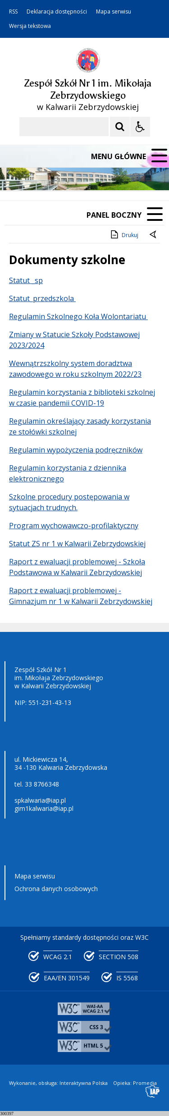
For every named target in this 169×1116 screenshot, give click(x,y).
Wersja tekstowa (30, 26)
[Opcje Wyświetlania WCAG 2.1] (140, 127)
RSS (13, 11)
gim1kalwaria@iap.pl (43, 808)
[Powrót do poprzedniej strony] (153, 235)
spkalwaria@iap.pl (40, 800)
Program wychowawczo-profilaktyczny (73, 526)
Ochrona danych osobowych (56, 888)
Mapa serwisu (113, 11)
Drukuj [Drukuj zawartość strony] (123, 234)
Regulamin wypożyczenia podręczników (75, 450)
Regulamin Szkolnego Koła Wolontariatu (78, 316)
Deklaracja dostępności (57, 11)
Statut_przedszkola (42, 298)
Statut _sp (26, 280)
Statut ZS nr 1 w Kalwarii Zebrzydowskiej (77, 544)
